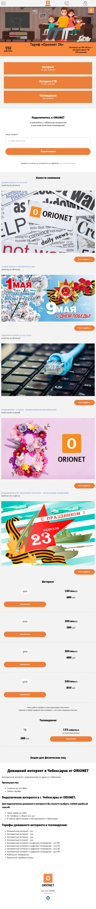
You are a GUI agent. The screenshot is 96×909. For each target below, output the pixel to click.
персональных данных (67, 163)
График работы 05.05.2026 (14, 182)
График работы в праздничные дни (18, 266)
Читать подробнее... (84, 259)
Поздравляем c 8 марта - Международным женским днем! (29, 409)
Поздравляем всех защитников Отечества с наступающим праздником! (35, 493)
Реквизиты (48, 893)
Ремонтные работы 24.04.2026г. (16, 335)
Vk (48, 898)
